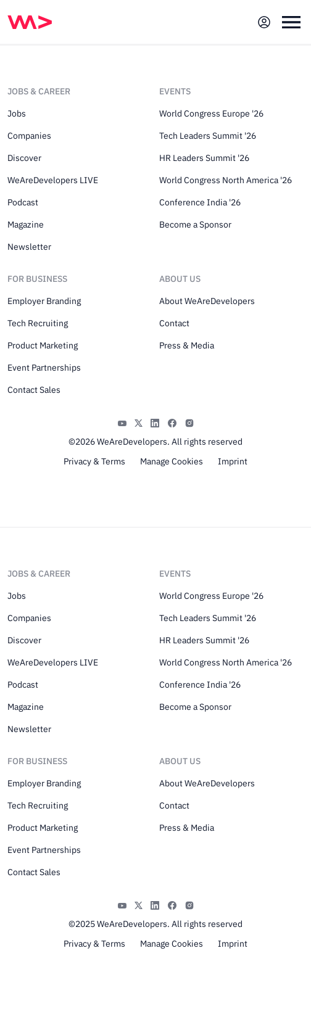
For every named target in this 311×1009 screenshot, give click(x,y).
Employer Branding (44, 301)
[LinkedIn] (155, 422)
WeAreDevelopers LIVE (52, 180)
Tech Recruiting (37, 323)
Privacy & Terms (94, 461)
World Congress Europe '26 (211, 113)
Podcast (22, 202)
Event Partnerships (44, 367)
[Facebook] (172, 422)
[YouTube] (122, 422)
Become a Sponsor (195, 224)
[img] (29, 22)
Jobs (16, 113)
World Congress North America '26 (225, 180)
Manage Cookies (171, 461)
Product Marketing (42, 345)
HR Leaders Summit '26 (204, 157)
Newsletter (29, 246)
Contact (174, 323)
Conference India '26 (200, 202)
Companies (29, 135)
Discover (24, 157)
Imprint (232, 461)
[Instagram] (189, 422)
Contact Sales (33, 389)
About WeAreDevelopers (207, 301)
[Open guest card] (264, 22)
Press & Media (186, 345)
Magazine (25, 224)
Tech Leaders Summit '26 (207, 135)
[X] (139, 422)
